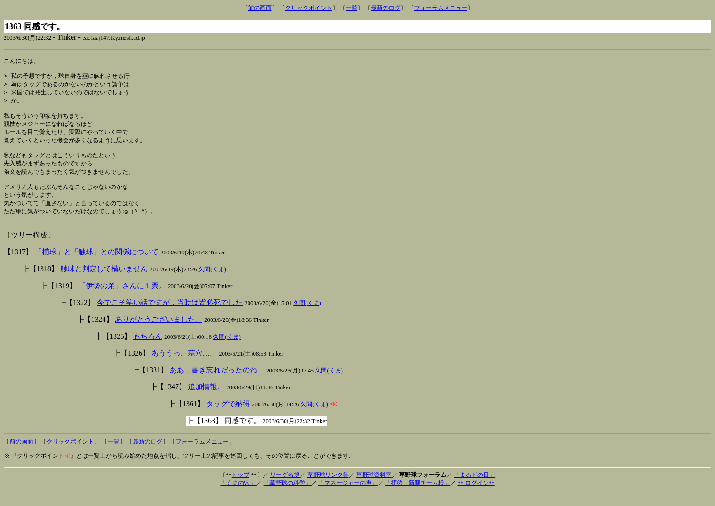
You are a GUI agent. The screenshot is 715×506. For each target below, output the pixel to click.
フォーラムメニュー (440, 8)
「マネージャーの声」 (348, 495)
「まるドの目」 (474, 487)
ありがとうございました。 (158, 332)
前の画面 (260, 8)
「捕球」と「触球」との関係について (97, 264)
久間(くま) (212, 282)
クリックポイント (308, 8)
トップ (240, 487)
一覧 (352, 8)
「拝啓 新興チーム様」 (417, 495)
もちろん (147, 349)
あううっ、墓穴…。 (184, 366)
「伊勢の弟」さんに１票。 (122, 298)
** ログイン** (475, 495)
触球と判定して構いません (104, 281)
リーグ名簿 (285, 487)
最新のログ (385, 8)
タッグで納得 (228, 416)
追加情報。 (206, 399)
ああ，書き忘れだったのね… (217, 383)
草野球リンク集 (328, 487)
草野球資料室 (374, 487)
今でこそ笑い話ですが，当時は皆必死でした (170, 315)
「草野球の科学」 (287, 495)
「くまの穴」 (238, 495)
